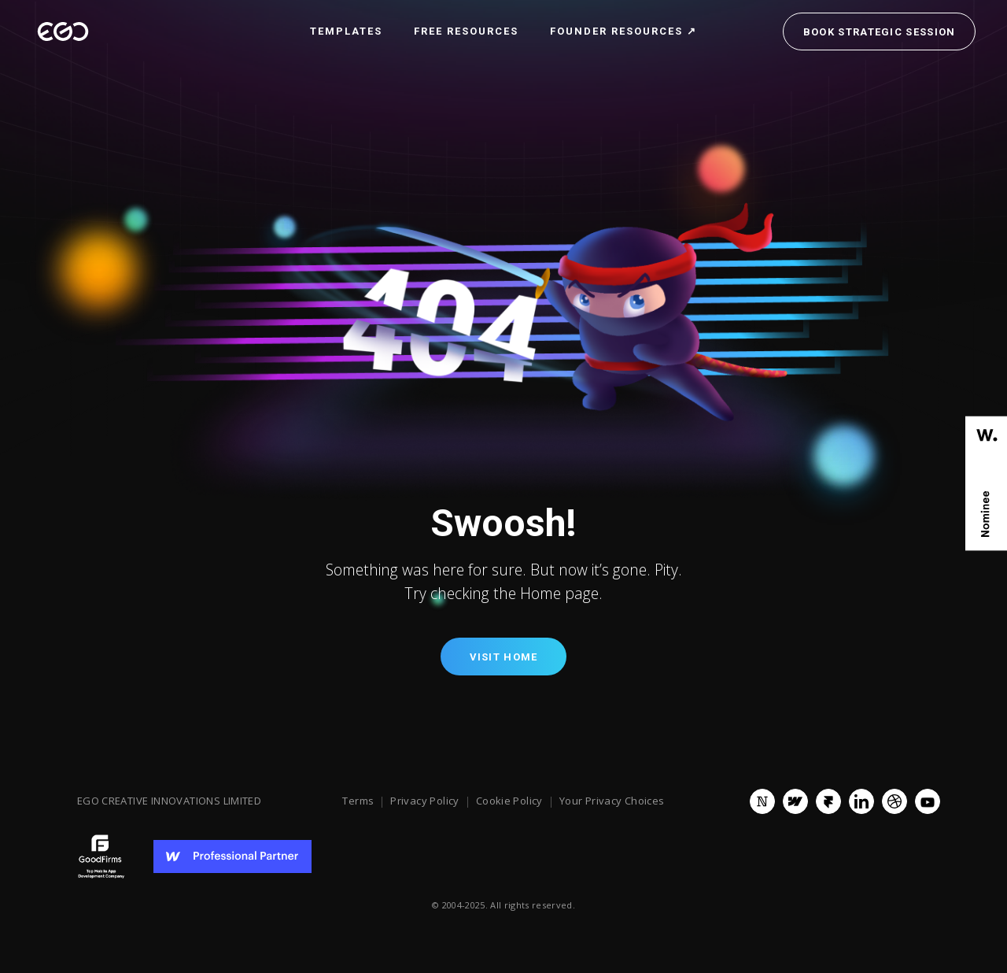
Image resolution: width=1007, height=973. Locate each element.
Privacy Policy (424, 801)
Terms (358, 801)
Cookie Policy (509, 801)
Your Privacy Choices (612, 801)
